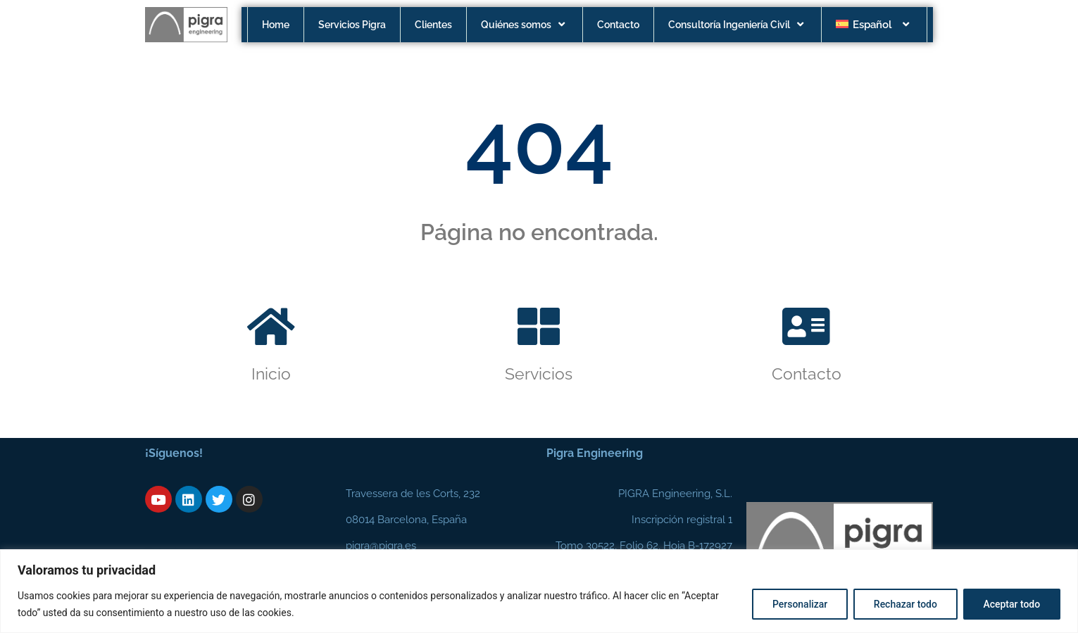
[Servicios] (539, 327)
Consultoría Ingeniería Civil (737, 25)
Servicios (538, 373)
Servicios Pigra (352, 24)
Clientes (433, 24)
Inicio (271, 373)
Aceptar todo (1011, 604)
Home (275, 24)
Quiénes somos (524, 25)
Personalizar (798, 604)
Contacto (618, 24)
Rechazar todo (904, 604)
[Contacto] (806, 327)
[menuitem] (874, 24)
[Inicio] (271, 327)
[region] (539, 591)
